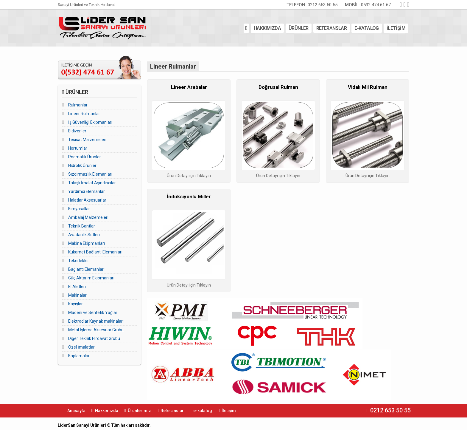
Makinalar (77, 295)
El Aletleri (77, 286)
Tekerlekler (78, 260)
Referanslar (172, 410)
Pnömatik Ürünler (84, 156)
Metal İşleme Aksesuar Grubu (96, 329)
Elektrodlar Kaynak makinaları (96, 321)
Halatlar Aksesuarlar (87, 200)
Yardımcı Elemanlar (86, 191)
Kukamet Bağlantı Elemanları (95, 252)
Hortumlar (77, 148)
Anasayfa (76, 410)
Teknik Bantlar (81, 226)
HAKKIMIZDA (267, 28)
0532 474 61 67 (368, 4)
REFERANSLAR (331, 28)
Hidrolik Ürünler (82, 165)
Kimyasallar (79, 208)
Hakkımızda (106, 410)
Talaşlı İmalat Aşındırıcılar (92, 182)
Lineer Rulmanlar (84, 113)
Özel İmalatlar (81, 347)
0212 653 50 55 (312, 4)
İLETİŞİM (396, 28)
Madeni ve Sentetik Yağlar (92, 312)
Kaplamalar (79, 355)
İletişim (229, 410)
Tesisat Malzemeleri (87, 139)
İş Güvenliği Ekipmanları (90, 122)
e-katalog (202, 410)
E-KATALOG (366, 28)
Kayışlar (75, 303)
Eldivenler (77, 131)
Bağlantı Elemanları (86, 269)
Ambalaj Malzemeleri (88, 217)
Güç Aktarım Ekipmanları (91, 278)
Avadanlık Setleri (84, 234)
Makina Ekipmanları (86, 243)
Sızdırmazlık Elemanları (90, 174)
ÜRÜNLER (299, 28)
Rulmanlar (78, 105)
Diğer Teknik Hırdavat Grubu (94, 338)
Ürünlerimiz (139, 410)
